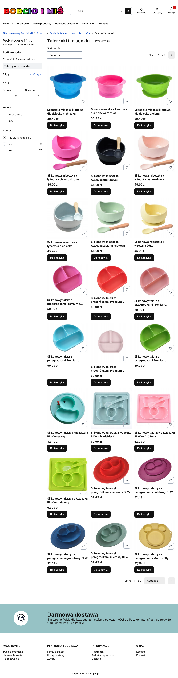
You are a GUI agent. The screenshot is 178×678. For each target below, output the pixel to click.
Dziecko (41, 33)
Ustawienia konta (12, 655)
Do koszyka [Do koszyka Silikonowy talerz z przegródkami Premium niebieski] (57, 382)
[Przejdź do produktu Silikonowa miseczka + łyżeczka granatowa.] (111, 152)
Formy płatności (56, 651)
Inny (11, 120)
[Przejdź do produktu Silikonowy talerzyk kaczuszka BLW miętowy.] (67, 408)
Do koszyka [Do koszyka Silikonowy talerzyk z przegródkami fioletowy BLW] (144, 514)
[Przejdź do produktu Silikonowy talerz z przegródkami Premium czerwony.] (111, 279)
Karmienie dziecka (58, 33)
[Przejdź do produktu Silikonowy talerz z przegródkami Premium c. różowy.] (67, 280)
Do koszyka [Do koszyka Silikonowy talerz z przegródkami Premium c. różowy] (57, 316)
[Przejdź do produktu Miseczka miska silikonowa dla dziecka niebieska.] (67, 86)
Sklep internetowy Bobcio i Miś (18, 33)
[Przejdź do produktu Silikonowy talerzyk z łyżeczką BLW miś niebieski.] (111, 408)
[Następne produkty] (154, 580)
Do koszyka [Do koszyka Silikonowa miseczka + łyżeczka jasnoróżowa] (144, 191)
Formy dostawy (56, 655)
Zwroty (51, 658)
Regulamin (98, 651)
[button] (128, 11)
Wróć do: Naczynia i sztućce (19, 59)
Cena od (7, 90)
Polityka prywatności (103, 655)
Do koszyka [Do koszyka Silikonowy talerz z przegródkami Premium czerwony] (101, 316)
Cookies (96, 658)
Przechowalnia (11, 658)
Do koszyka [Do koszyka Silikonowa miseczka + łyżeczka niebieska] (57, 257)
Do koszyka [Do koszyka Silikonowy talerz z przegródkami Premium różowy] (101, 382)
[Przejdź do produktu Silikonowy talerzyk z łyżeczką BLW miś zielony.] (67, 474)
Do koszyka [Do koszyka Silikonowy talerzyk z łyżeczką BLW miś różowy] (144, 448)
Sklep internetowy (85, 673)
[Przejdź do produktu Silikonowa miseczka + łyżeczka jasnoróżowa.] (154, 151)
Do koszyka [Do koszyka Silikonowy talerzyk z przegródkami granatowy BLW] (57, 569)
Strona (152, 55)
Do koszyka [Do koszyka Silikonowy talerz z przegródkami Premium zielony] (144, 382)
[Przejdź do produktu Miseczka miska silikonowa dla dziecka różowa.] (111, 86)
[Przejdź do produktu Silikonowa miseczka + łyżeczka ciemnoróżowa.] (67, 151)
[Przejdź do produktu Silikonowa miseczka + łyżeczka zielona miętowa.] (111, 218)
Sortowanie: (54, 48)
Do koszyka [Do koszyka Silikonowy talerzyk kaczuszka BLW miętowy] (57, 448)
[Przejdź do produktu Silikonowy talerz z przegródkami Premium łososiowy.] (154, 281)
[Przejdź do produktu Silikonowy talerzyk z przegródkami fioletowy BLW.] (154, 469)
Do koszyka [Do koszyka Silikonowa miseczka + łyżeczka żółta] (144, 257)
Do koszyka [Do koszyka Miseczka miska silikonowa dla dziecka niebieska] (57, 125)
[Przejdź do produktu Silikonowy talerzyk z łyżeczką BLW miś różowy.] (154, 408)
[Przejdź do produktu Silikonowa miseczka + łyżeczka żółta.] (154, 218)
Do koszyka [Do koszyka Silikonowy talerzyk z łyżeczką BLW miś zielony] (57, 514)
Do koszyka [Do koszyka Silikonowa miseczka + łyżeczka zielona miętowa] (101, 257)
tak (10, 144)
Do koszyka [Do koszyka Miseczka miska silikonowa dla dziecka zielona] (144, 125)
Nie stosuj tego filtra (19, 137)
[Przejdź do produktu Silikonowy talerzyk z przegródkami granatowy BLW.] (67, 535)
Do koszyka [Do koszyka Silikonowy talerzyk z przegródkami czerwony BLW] (101, 514)
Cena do (30, 90)
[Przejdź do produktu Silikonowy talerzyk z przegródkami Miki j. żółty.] (154, 535)
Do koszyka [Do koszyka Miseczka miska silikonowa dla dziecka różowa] (101, 125)
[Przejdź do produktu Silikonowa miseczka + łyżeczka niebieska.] (67, 218)
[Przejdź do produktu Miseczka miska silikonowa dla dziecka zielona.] (154, 86)
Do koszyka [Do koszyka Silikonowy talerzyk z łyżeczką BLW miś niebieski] (101, 448)
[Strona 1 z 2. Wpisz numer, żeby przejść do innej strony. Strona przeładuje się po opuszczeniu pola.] (158, 55)
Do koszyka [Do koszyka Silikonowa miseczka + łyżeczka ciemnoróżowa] (57, 191)
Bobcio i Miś (15, 114)
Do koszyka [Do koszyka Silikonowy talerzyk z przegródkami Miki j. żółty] (144, 569)
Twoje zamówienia (13, 651)
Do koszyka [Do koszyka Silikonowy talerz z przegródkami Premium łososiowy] (144, 316)
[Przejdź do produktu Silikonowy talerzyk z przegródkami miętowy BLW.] (111, 535)
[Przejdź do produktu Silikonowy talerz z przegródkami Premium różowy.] (111, 343)
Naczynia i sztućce (81, 33)
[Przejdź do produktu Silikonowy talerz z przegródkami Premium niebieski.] (67, 338)
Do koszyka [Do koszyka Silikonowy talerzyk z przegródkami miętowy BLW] (101, 569)
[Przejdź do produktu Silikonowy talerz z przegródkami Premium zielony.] (154, 338)
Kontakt (140, 651)
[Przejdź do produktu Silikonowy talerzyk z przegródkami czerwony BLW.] (111, 469)
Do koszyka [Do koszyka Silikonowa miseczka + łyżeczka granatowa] (101, 191)
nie (10, 150)
